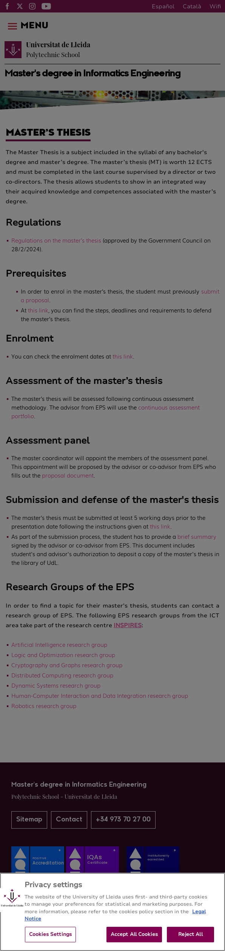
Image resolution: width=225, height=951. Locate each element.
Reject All (190, 940)
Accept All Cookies (134, 940)
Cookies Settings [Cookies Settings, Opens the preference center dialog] (50, 940)
